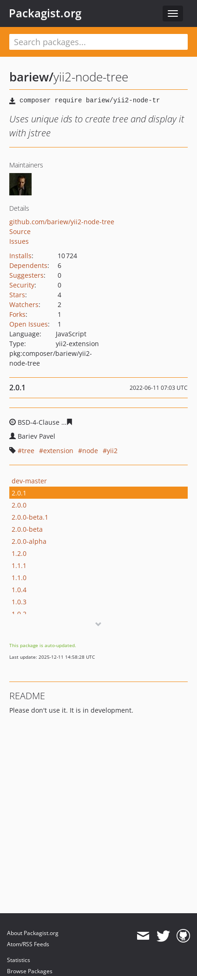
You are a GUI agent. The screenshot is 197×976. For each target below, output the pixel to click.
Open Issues (28, 324)
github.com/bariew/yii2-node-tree (61, 221)
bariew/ (31, 76)
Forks (17, 314)
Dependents (28, 265)
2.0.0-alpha (29, 541)
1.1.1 (19, 565)
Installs (20, 255)
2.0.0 (19, 505)
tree (28, 450)
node (90, 450)
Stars (17, 294)
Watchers (24, 304)
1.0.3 (19, 601)
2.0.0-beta (27, 529)
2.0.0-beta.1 (30, 517)
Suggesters (26, 275)
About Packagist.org (33, 933)
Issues (19, 241)
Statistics (18, 960)
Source (20, 231)
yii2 (112, 450)
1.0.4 (19, 589)
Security (21, 285)
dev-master (29, 480)
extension (58, 450)
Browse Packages (30, 971)
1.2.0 (19, 553)
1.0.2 (19, 613)
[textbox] (98, 42)
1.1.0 (19, 577)
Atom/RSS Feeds (28, 944)
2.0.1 (19, 492)
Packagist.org (45, 13)
